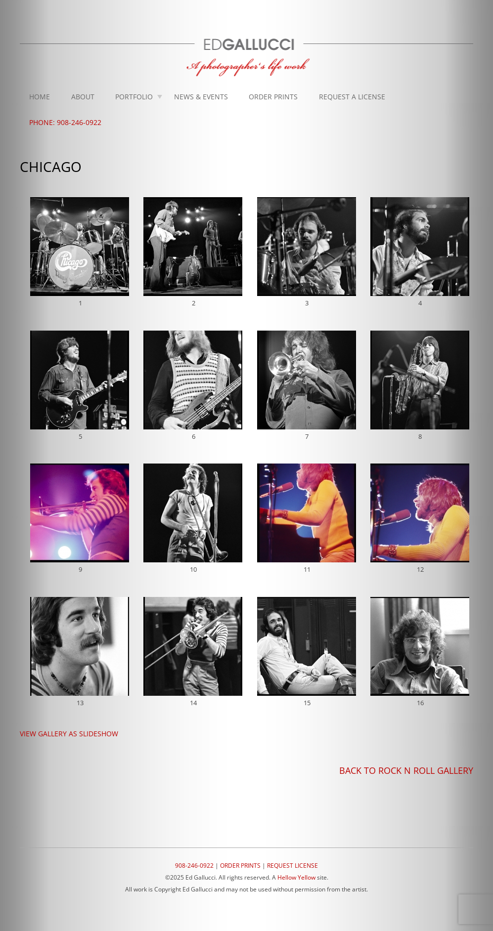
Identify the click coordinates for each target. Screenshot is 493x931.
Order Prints (273, 96)
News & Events (201, 96)
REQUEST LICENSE (292, 865)
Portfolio (134, 96)
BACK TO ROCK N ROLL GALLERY (406, 770)
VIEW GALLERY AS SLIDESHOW (69, 733)
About (82, 96)
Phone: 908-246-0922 (65, 122)
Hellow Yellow (296, 877)
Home (39, 96)
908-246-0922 (194, 865)
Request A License (352, 96)
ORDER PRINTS (240, 865)
